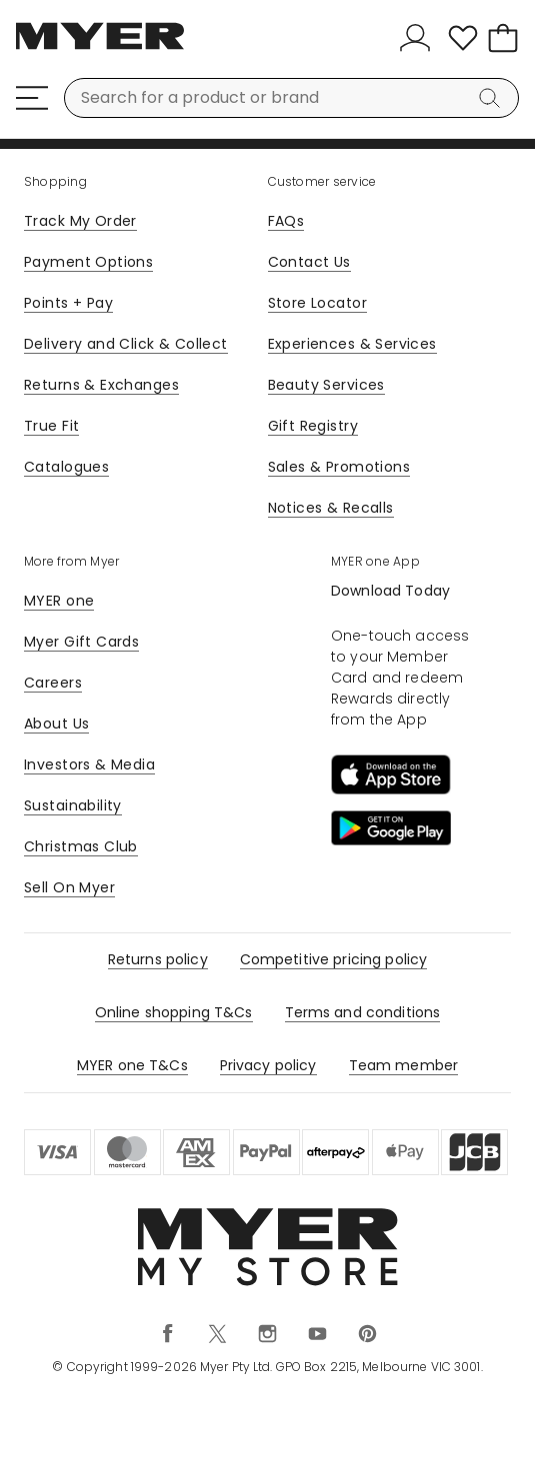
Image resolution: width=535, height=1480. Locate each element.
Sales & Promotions (339, 467)
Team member (404, 1065)
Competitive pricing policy (334, 959)
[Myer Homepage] (100, 47)
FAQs (286, 221)
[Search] (493, 98)
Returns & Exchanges (101, 385)
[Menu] (32, 98)
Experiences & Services (352, 344)
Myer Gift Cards (81, 642)
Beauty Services (326, 385)
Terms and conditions (363, 1012)
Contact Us (309, 262)
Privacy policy (268, 1065)
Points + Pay (68, 303)
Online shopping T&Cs (174, 1012)
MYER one (59, 601)
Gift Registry (313, 426)
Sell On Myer (69, 887)
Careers (53, 683)
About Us (56, 724)
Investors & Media (89, 764)
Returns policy (158, 959)
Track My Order (80, 221)
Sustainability (73, 805)
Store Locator (317, 303)
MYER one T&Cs (132, 1065)
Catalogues (66, 467)
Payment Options (88, 262)
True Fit (51, 426)
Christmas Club (81, 846)
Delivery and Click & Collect (126, 344)
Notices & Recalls (331, 508)
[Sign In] (419, 38)
